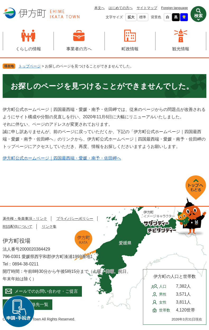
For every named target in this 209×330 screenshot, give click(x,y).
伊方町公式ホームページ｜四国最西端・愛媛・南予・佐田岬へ (62, 158)
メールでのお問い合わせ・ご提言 (46, 291)
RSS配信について (17, 226)
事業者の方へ (79, 49)
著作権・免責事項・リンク (25, 218)
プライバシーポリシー (74, 218)
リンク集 (49, 226)
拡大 (131, 17)
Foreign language (174, 8)
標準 (142, 17)
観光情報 (180, 49)
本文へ (99, 8)
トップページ (29, 66)
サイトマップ (147, 8)
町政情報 (130, 49)
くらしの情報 (28, 49)
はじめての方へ (121, 8)
